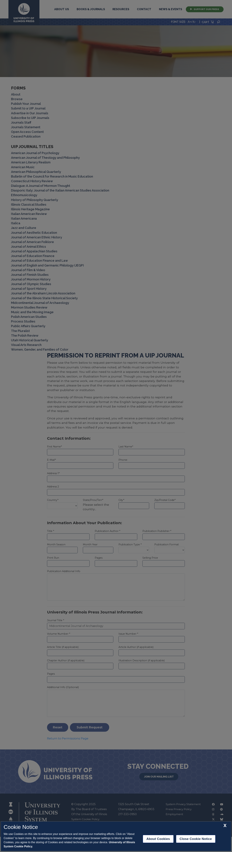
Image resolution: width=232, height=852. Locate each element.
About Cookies (158, 839)
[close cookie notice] (225, 825)
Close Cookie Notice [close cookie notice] (196, 839)
